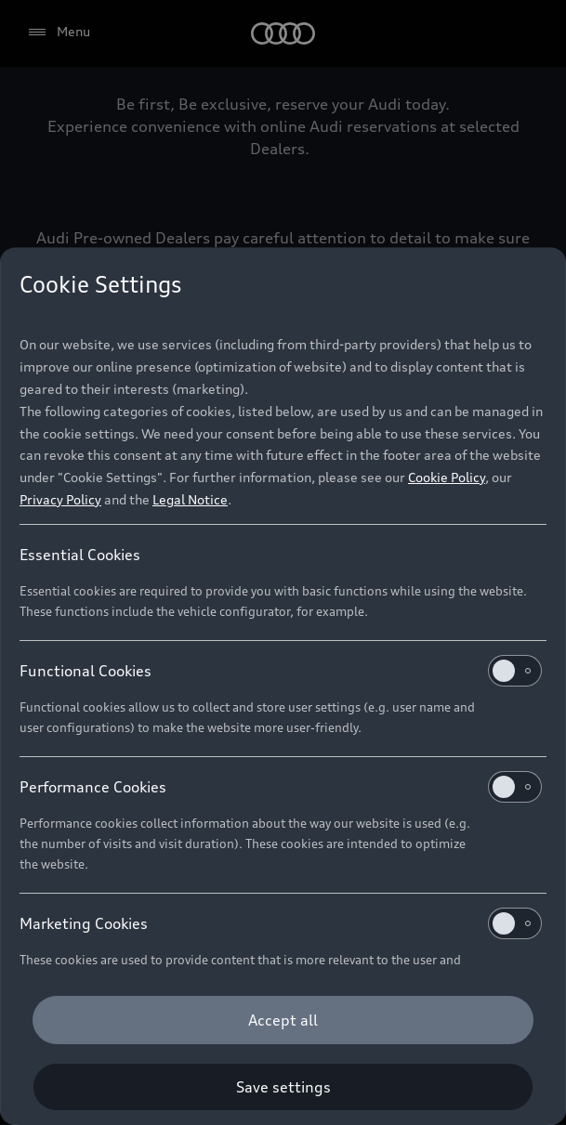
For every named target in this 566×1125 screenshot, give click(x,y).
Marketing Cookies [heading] (281, 923)
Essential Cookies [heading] (80, 554)
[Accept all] (283, 1020)
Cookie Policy (446, 477)
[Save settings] (283, 1087)
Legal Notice (190, 499)
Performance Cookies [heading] (281, 787)
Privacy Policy (60, 499)
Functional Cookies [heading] (281, 670)
